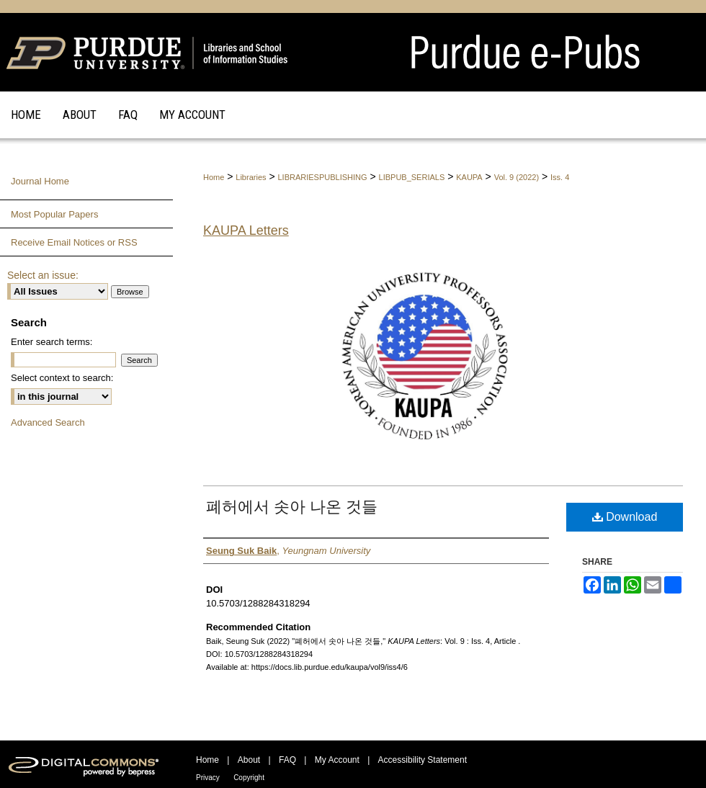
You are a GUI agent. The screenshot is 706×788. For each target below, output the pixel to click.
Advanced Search (48, 422)
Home (213, 177)
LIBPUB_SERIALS (412, 177)
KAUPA (469, 177)
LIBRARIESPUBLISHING (322, 177)
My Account (337, 760)
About (249, 760)
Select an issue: (43, 275)
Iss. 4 (559, 177)
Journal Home (40, 181)
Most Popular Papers (54, 214)
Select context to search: (62, 377)
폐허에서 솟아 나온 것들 (291, 507)
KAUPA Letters (246, 230)
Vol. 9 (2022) (516, 177)
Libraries (251, 177)
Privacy (208, 778)
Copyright (248, 778)
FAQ (287, 760)
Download (625, 517)
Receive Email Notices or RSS (74, 242)
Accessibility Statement (422, 760)
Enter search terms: (51, 341)
